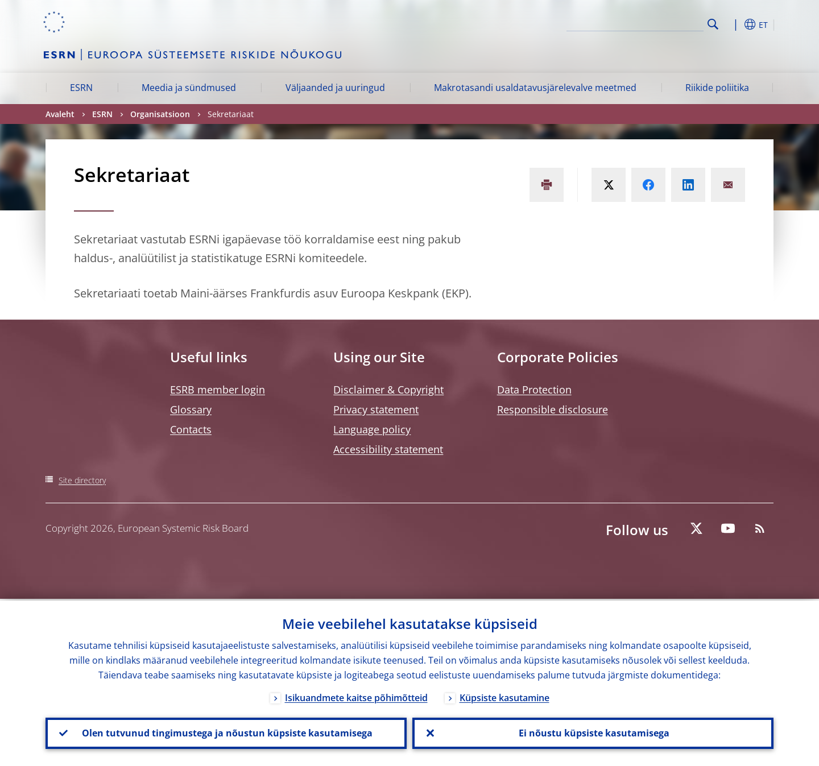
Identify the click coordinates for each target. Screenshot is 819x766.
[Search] (647, 22)
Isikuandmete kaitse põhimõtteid (356, 696)
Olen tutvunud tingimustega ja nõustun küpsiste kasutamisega (226, 732)
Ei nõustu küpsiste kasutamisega (593, 732)
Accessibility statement (388, 449)
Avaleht (60, 114)
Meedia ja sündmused (189, 87)
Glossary (191, 409)
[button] (734, 24)
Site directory (82, 480)
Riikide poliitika (717, 87)
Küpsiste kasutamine (504, 696)
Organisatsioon (160, 114)
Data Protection (534, 389)
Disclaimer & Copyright (388, 389)
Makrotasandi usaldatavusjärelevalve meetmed (535, 87)
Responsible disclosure (552, 409)
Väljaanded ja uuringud (335, 87)
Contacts (191, 429)
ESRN (81, 87)
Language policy (372, 429)
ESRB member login (217, 389)
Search (713, 24)
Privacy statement (376, 409)
